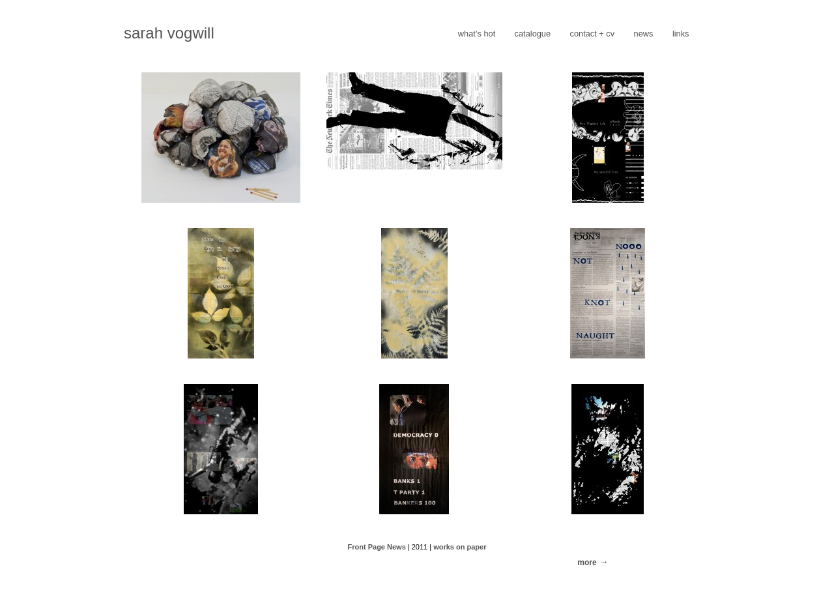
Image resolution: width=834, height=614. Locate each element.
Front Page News (377, 547)
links (680, 33)
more (586, 562)
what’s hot (476, 33)
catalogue (533, 33)
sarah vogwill (169, 33)
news (644, 33)
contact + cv (592, 33)
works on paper (459, 547)
